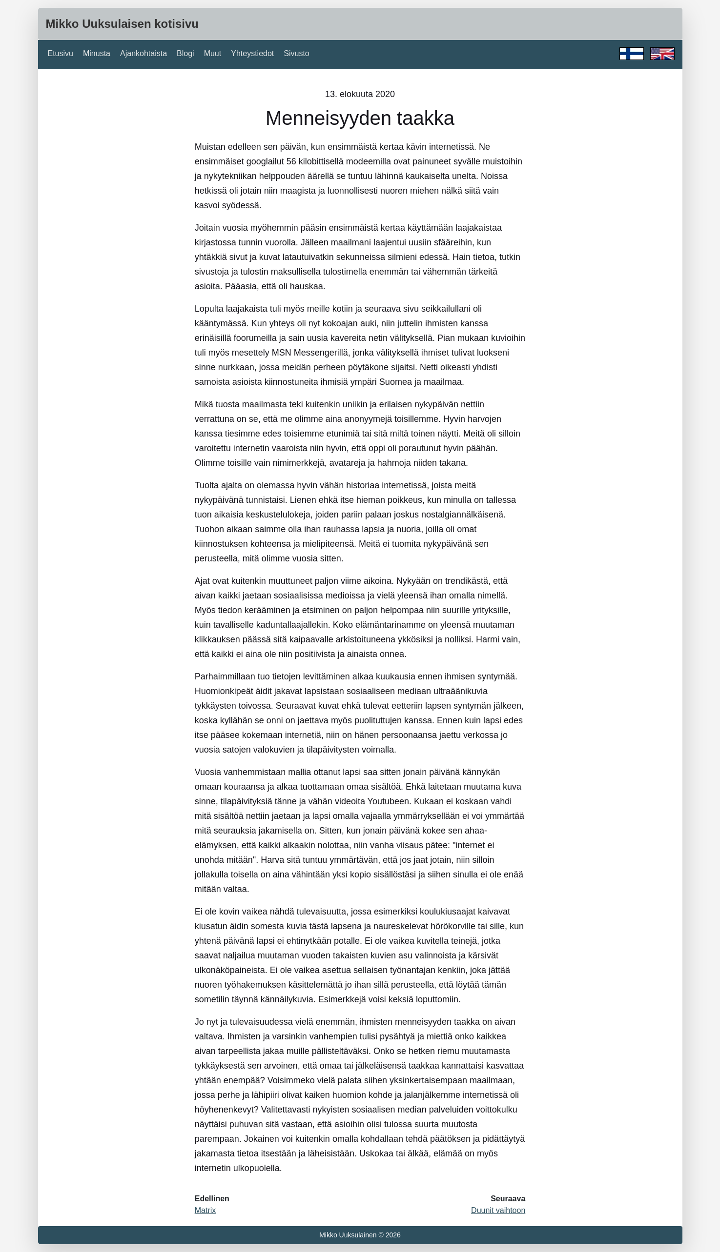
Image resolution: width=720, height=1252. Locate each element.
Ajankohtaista (143, 53)
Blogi (185, 53)
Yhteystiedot (252, 53)
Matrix (205, 1210)
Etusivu (60, 53)
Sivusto (296, 53)
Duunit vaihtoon (498, 1210)
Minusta (96, 53)
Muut (213, 53)
